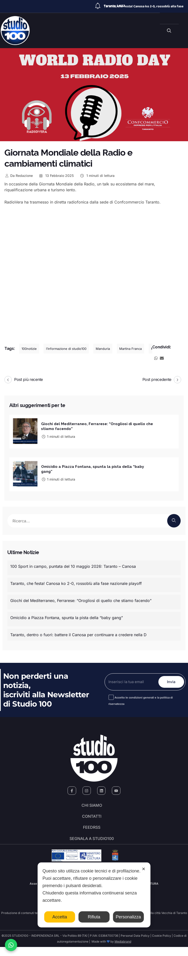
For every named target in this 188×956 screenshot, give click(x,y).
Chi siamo (92, 805)
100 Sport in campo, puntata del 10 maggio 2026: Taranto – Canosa (73, 564)
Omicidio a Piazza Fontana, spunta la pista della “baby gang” (66, 615)
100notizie (29, 349)
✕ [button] (143, 869)
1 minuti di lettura (97, 175)
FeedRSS (91, 832)
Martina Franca (130, 349)
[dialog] (94, 894)
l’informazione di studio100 (66, 349)
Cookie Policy (161, 944)
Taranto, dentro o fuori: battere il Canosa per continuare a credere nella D (78, 632)
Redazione (18, 175)
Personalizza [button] (128, 916)
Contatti (91, 818)
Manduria (103, 349)
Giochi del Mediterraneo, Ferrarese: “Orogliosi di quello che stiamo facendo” (81, 598)
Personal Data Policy (135, 944)
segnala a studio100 (92, 846)
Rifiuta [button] (94, 916)
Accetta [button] (59, 916)
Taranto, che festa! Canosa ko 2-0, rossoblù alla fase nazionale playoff (76, 581)
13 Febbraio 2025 (56, 175)
